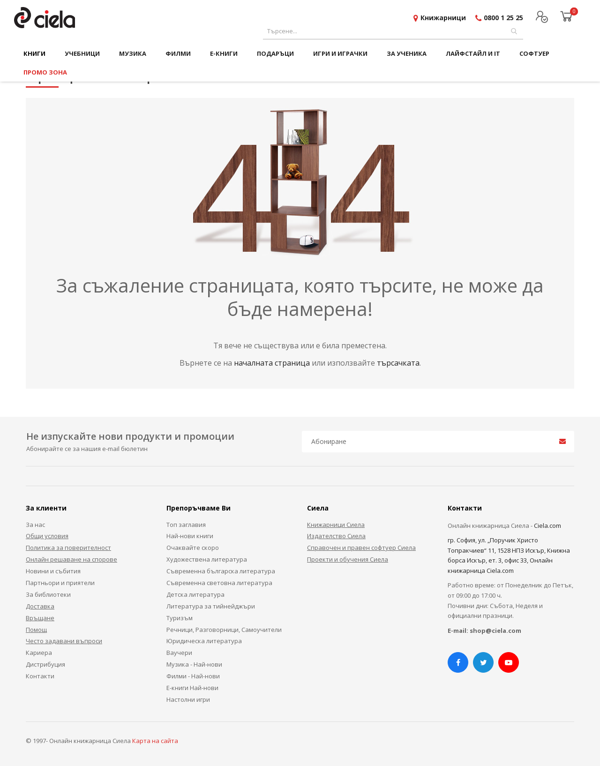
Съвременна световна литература (219, 582)
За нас (35, 524)
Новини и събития (53, 571)
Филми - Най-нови (193, 676)
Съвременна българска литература (220, 571)
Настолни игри (188, 699)
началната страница (273, 363)
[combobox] (393, 31)
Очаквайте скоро (192, 547)
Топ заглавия (186, 524)
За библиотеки (48, 594)
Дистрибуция (45, 664)
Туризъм (179, 618)
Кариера (39, 652)
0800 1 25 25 (503, 17)
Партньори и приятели (60, 582)
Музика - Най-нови (194, 664)
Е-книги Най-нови (192, 687)
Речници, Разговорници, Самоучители (224, 629)
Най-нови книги (189, 536)
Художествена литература (206, 559)
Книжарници (443, 17)
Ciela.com (547, 525)
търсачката (398, 363)
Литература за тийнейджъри (210, 606)
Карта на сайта (155, 740)
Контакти (40, 676)
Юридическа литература (204, 641)
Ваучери (179, 652)
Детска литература (195, 594)
